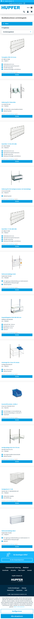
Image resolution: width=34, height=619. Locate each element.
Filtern (5, 23)
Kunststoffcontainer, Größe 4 (9, 404)
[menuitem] (7, 1)
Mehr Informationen (19, 607)
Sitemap (24, 588)
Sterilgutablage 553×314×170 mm (10, 447)
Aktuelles (13, 570)
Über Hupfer (21, 570)
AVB (26, 590)
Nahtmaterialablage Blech (9, 531)
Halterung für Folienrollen (9, 102)
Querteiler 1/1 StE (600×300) (9, 229)
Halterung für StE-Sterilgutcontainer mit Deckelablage (16, 189)
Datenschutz (10, 590)
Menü (29, 8)
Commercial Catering (13, 567)
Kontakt (29, 570)
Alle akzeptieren (17, 616)
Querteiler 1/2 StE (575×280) (9, 144)
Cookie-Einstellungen (13, 588)
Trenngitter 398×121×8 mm (9, 57)
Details (17, 74)
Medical (26, 567)
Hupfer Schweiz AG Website (17, 3)
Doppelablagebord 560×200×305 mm (11, 317)
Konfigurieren (17, 611)
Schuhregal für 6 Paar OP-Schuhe (10, 362)
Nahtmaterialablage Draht (9, 274)
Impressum (19, 590)
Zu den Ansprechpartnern (17, 560)
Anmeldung (11, 72)
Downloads (5, 570)
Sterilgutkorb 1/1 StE (7, 489)
